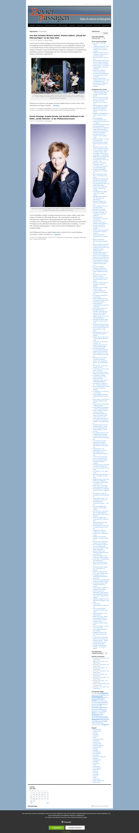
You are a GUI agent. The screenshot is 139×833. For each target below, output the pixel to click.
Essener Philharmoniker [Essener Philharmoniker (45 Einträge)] (102, 701)
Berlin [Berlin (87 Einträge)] (99, 693)
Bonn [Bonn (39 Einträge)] (93, 695)
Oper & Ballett (47, 108)
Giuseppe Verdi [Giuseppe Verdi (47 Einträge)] (95, 704)
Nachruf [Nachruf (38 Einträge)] (97, 712)
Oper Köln (47, 110)
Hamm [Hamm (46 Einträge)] (104, 704)
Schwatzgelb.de (96, 763)
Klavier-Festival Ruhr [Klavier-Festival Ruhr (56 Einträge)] (97, 706)
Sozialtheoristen (96, 766)
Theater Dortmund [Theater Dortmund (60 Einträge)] (96, 723)
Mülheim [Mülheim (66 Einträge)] (104, 711)
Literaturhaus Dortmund (98, 745)
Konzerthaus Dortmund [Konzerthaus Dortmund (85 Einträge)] (98, 707)
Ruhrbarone (95, 758)
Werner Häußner (49, 40)
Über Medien (96, 774)
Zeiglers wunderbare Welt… (99, 780)
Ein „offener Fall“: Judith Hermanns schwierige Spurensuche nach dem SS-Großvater (101, 75)
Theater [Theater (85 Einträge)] (105, 721)
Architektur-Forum (97, 729)
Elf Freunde (95, 734)
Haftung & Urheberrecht (51, 25)
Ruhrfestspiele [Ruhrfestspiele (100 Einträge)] (104, 718)
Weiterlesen (56, 105)
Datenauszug (105, 25)
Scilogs (94, 764)
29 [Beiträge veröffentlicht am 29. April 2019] (31, 801)
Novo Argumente (96, 753)
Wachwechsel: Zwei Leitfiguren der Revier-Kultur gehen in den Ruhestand (100, 84)
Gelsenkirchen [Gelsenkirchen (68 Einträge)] (104, 702)
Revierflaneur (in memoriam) (99, 756)
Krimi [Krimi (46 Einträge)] (106, 707)
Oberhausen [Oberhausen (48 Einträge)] (102, 712)
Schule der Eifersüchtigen (56, 110)
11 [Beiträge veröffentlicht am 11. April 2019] (39, 794)
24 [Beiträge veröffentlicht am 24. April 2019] (36, 799)
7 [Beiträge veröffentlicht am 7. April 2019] (47, 792)
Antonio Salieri (64, 108)
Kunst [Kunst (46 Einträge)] (93, 709)
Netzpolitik (95, 750)
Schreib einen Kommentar (69, 110)
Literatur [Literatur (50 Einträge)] (105, 709)
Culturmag (95, 732)
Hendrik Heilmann (68, 237)
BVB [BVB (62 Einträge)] (104, 695)
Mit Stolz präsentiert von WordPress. (101, 806)
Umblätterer (95, 775)
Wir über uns (39, 25)
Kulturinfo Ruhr (96, 742)
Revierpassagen (32, 806)
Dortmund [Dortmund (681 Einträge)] (97, 696)
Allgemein (41, 108)
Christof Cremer (79, 108)
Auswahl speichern (75, 827)
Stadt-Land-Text (96, 769)
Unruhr (94, 777)
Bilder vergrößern (63, 25)
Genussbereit (96, 736)
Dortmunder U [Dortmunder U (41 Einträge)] (106, 697)
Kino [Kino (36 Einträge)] (107, 704)
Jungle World (96, 740)
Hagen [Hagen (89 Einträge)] (100, 704)
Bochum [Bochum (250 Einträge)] (104, 693)
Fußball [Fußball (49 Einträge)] (98, 702)
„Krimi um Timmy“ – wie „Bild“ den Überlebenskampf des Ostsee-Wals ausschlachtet (101, 67)
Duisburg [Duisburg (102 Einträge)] (94, 699)
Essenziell (66, 822)
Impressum (72, 25)
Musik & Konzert (42, 237)
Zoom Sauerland (96, 782)
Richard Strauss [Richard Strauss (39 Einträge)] (105, 716)
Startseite (32, 25)
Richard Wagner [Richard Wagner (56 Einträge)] (95, 717)
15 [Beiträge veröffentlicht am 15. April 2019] (31, 796)
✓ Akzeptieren (57, 827)
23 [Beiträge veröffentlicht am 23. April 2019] (33, 799)
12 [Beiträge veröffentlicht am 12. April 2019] (42, 794)
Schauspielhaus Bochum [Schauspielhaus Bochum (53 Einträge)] (97, 721)
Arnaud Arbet (71, 108)
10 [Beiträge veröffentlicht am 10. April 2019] (36, 794)
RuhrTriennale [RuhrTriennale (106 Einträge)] (104, 719)
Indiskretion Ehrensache (98, 739)
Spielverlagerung (96, 767)
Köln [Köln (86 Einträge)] (100, 709)
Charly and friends (97, 731)
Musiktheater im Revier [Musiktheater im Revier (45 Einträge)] (97, 711)
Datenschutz (80, 25)
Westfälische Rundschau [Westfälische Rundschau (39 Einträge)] (96, 724)
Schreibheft (95, 761)
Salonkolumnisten (97, 760)
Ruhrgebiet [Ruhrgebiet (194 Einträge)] (96, 719)
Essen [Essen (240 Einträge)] (94, 701)
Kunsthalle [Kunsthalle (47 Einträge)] (96, 709)
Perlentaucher (96, 755)
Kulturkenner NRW (97, 744)
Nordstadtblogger (97, 752)
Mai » (48, 803)
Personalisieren (66, 832)
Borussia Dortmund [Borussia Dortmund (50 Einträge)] (98, 695)
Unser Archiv (97, 25)
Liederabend (76, 237)
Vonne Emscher (96, 779)
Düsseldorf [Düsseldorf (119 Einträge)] (101, 699)
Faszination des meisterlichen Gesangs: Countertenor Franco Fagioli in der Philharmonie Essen (101, 80)
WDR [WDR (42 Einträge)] (102, 723)
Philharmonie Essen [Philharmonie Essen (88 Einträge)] (97, 714)
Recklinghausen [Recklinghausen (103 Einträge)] (97, 716)
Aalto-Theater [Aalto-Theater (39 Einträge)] (94, 693)
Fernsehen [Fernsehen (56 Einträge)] (94, 702)
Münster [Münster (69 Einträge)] (94, 712)
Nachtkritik (95, 748)
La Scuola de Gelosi (39, 110)
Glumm (94, 737)
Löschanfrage (88, 25)
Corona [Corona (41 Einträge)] (107, 695)
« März (31, 803)
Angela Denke (60, 237)
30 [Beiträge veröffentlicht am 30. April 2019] (33, 801)
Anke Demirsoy (48, 121)
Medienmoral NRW (97, 747)
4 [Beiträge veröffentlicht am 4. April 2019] (39, 792)
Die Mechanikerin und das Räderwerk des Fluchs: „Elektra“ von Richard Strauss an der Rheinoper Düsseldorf (101, 62)
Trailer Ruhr (95, 772)
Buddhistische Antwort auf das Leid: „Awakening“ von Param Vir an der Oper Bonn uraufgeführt (101, 54)
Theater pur (95, 771)
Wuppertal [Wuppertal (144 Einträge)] (105, 724)
